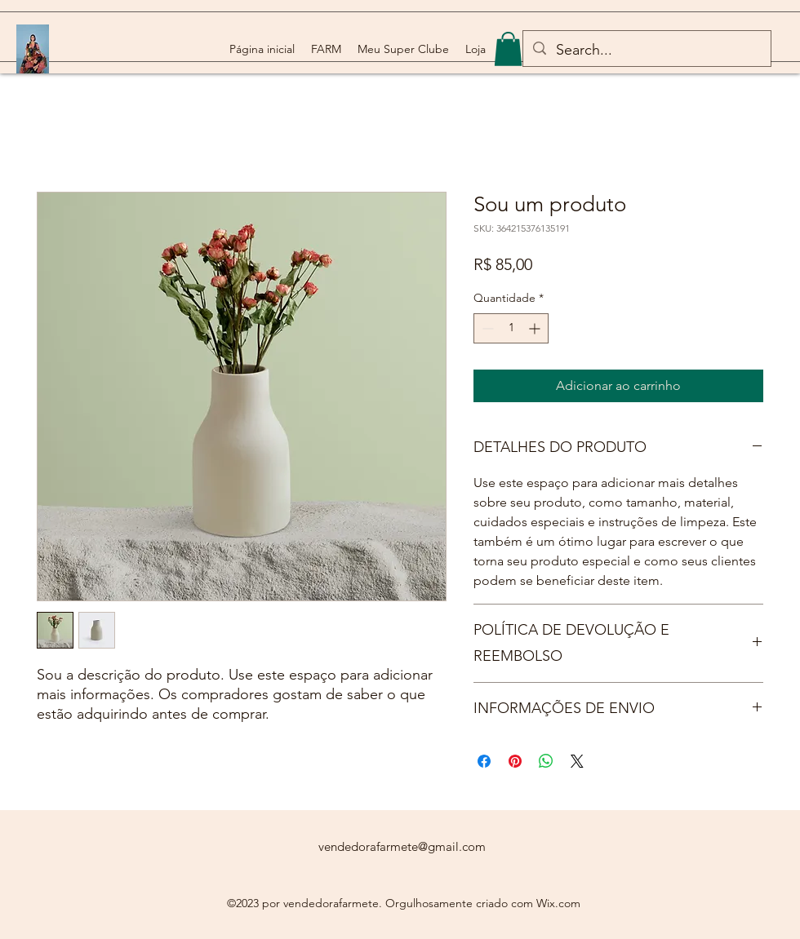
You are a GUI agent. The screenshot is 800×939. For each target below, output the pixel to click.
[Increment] (536, 328)
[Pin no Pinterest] (515, 761)
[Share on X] (577, 761)
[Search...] (646, 50)
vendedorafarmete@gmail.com (402, 846)
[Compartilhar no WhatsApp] (546, 761)
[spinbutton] (511, 328)
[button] (508, 49)
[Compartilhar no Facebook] (484, 761)
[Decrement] (486, 328)
